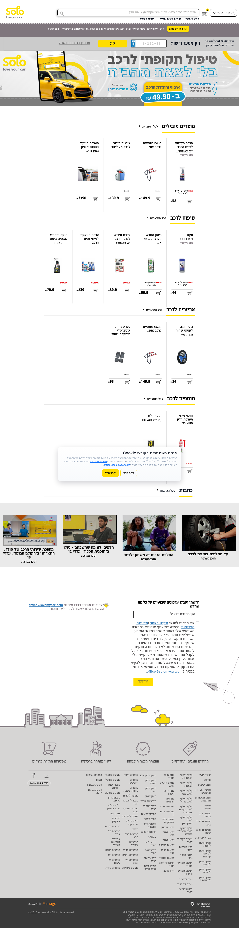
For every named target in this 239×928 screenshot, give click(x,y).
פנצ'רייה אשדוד (133, 844)
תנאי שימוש (204, 785)
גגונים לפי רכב (130, 816)
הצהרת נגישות (94, 775)
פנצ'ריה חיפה (131, 775)
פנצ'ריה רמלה (112, 850)
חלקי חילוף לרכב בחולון (113, 807)
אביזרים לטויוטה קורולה (115, 842)
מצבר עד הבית (148, 801)
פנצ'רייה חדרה (130, 850)
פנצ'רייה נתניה (130, 855)
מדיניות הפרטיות (98, 461)
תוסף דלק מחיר (150, 790)
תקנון (99, 780)
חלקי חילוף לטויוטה (204, 863)
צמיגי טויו (115, 813)
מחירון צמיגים (148, 814)
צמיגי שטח (168, 840)
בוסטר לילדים (130, 796)
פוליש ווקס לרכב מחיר (150, 868)
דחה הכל (128, 473)
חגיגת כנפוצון (94, 785)
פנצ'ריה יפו (114, 855)
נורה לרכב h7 (185, 879)
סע (112, 44)
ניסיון (135, 829)
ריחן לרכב (169, 871)
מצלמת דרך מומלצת (150, 826)
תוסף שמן (150, 796)
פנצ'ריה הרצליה (170, 800)
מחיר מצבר (150, 819)
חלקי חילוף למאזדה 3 (204, 879)
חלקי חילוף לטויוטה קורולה (204, 854)
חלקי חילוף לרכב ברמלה (185, 800)
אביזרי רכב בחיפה (205, 815)
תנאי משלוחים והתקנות (203, 799)
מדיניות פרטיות (207, 807)
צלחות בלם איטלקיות (168, 821)
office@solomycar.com (165, 672)
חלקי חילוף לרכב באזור (186, 793)
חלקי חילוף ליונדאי (204, 871)
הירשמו (143, 682)
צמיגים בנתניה (166, 858)
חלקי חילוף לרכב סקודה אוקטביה (185, 809)
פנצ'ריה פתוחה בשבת (131, 790)
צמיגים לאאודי (112, 775)
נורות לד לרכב (184, 884)
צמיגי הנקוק (167, 827)
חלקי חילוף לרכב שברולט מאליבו (184, 831)
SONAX (152, 837)
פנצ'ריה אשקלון (116, 820)
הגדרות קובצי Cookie (39, 783)
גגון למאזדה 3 (203, 838)
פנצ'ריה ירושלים (133, 782)
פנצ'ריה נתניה (112, 826)
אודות (207, 780)
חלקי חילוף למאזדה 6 (186, 777)
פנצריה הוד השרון (168, 793)
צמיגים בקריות (130, 868)
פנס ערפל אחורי (169, 777)
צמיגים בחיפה (112, 793)
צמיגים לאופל (112, 780)
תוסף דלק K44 (148, 775)
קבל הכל (110, 473)
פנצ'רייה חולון (166, 806)
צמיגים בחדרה (166, 845)
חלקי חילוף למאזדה (186, 785)
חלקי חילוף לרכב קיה (132, 823)
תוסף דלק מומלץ (150, 782)
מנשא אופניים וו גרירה (184, 873)
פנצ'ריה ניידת (113, 868)
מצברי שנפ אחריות (114, 787)
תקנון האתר (159, 624)
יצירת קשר (205, 775)
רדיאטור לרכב (148, 832)
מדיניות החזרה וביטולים (203, 792)
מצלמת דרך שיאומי (114, 799)
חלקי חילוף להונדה (204, 845)
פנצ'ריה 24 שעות (114, 862)
